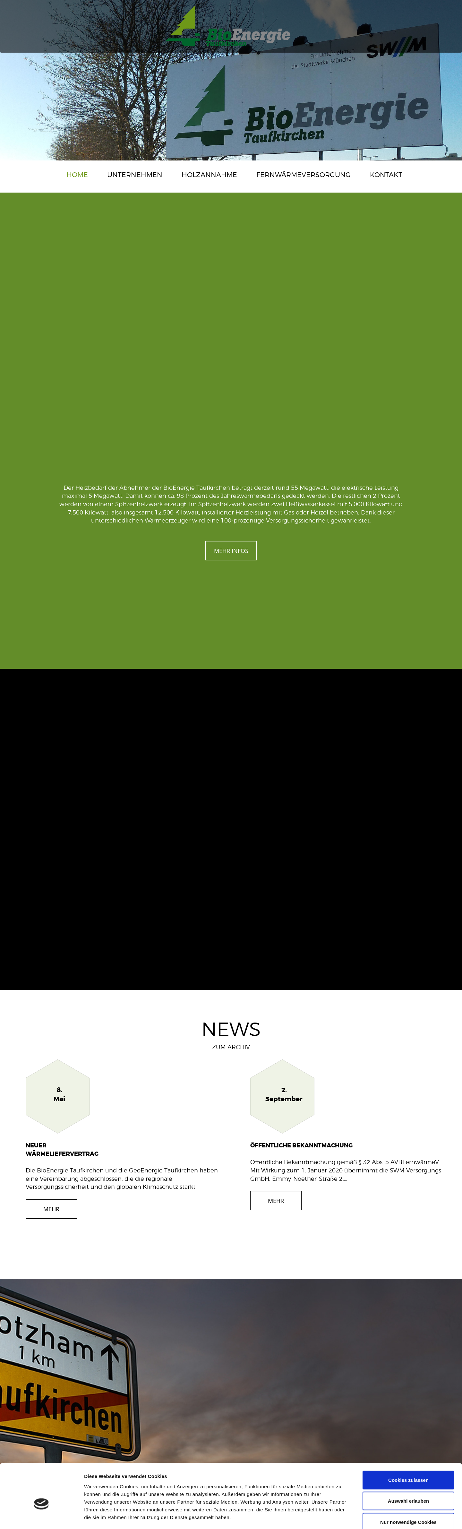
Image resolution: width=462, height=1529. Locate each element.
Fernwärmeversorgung (303, 175)
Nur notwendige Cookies (408, 1487)
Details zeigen (341, 1516)
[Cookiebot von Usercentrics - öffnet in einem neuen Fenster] (41, 1516)
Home (77, 175)
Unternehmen (134, 175)
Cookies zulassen (408, 1444)
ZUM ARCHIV (231, 1047)
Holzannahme (209, 175)
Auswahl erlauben (408, 1466)
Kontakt (386, 175)
